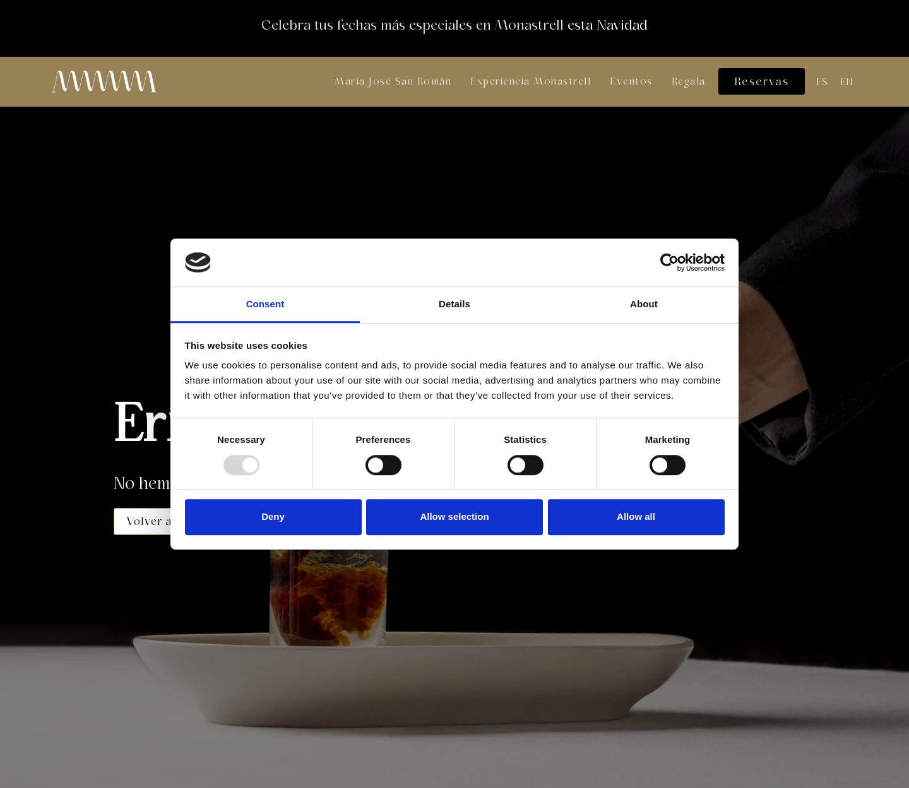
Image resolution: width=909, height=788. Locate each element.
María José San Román (393, 81)
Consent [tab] (265, 304)
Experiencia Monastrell (530, 81)
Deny (273, 516)
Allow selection (454, 516)
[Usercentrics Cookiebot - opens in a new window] (669, 262)
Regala (689, 81)
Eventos (631, 81)
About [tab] (644, 304)
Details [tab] (454, 304)
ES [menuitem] (822, 82)
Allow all (636, 516)
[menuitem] (822, 82)
